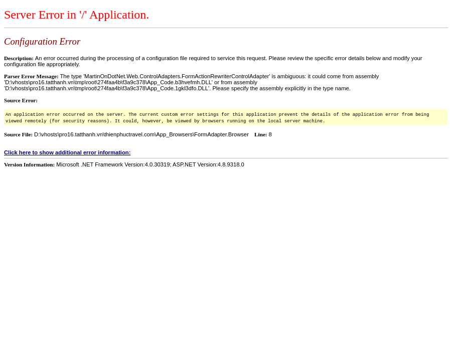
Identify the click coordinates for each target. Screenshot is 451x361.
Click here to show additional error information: (67, 152)
